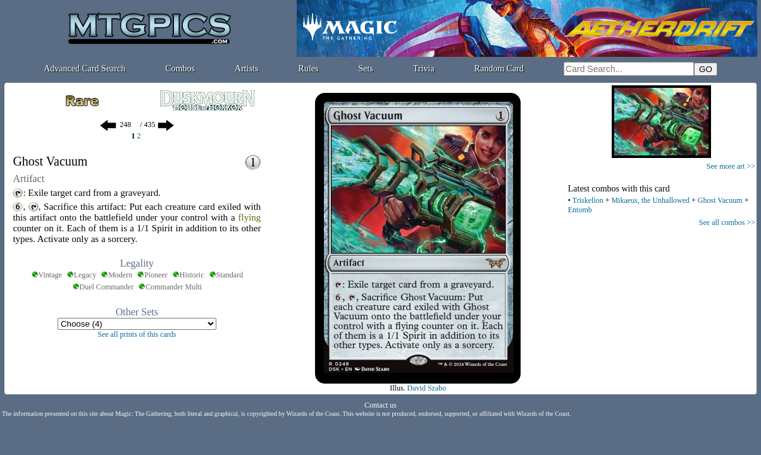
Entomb (580, 209)
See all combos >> (727, 222)
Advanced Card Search (84, 68)
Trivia (424, 68)
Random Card (499, 68)
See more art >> (731, 166)
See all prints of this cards (136, 334)
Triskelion (587, 200)
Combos (180, 68)
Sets (366, 68)
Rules (309, 68)
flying (249, 217)
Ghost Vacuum (720, 200)
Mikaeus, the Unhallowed (650, 200)
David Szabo (427, 388)
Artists (246, 68)
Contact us (380, 405)
